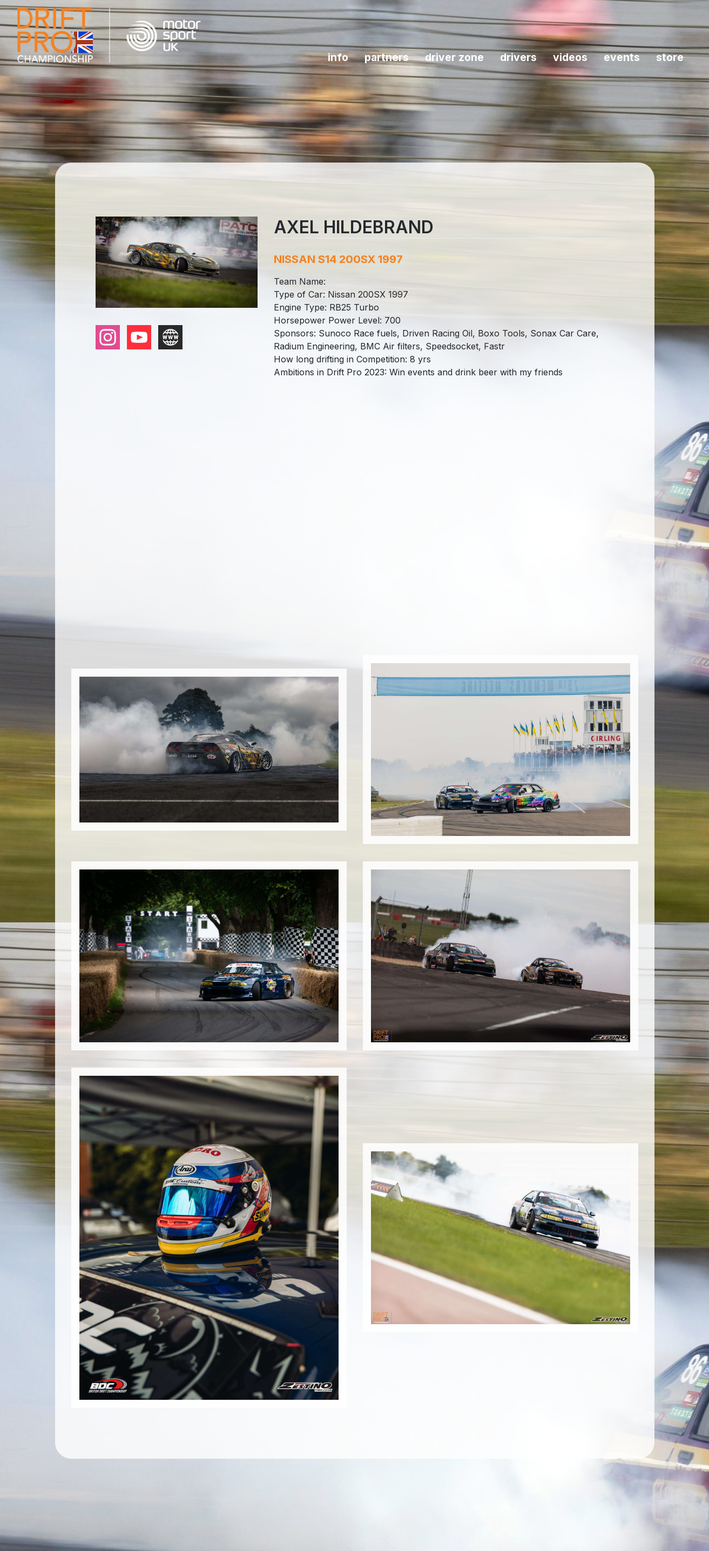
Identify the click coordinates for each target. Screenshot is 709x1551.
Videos (570, 57)
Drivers (518, 57)
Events (622, 57)
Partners (386, 57)
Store (670, 57)
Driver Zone (454, 57)
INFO (338, 57)
